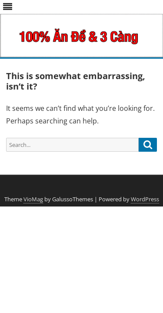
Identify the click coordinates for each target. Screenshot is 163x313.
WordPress (145, 199)
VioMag (33, 199)
